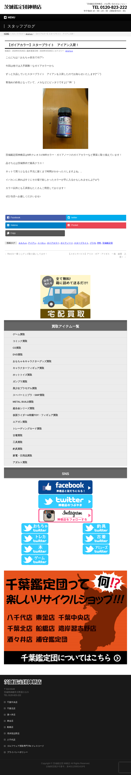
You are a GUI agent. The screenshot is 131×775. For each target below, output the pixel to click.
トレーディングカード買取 (27, 428)
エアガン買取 (20, 421)
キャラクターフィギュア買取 (28, 368)
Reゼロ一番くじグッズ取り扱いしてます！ (26, 254)
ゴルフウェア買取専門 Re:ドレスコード (25, 746)
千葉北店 (11, 708)
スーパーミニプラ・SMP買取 (29, 395)
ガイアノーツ (66, 243)
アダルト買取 (20, 462)
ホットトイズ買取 (22, 374)
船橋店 (10, 727)
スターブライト (81, 243)
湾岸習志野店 (13, 733)
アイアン (32, 243)
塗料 (99, 243)
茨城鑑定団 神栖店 (61, 763)
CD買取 (17, 347)
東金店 (10, 720)
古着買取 (17, 435)
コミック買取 (20, 341)
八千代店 (11, 739)
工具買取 (17, 442)
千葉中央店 (12, 702)
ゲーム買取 (19, 334)
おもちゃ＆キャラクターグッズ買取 (32, 361)
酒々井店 (11, 714)
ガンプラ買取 (20, 381)
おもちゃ (69, 51)
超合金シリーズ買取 (24, 408)
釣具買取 (17, 448)
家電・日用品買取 (22, 455)
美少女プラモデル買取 (25, 388)
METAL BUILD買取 (23, 401)
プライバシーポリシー (17, 752)
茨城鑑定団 (107, 243)
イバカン (41, 243)
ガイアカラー (53, 243)
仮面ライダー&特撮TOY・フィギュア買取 (35, 415)
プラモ (93, 243)
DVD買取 (18, 354)
